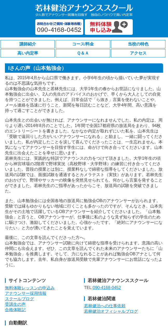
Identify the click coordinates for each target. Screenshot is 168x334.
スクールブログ (19, 299)
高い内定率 (27, 53)
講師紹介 (27, 44)
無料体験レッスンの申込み (30, 288)
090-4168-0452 (107, 287)
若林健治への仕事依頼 (104, 306)
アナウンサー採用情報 (25, 293)
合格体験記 (15, 310)
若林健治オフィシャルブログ (111, 311)
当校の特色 (138, 44)
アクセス (138, 53)
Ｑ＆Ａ (83, 53)
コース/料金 (83, 44)
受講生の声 (15, 304)
